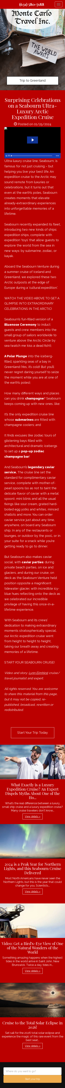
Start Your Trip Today (32, 732)
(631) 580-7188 (31, 4)
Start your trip (32, 1079)
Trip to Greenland (32, 80)
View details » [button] (32, 816)
